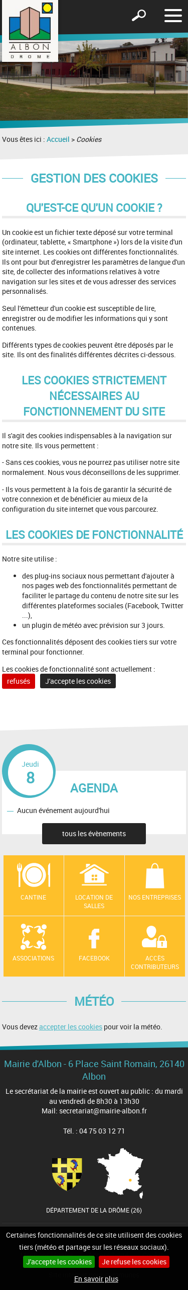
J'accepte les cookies (59, 1261)
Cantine (33, 897)
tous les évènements (94, 833)
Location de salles (94, 901)
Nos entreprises (154, 897)
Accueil (58, 139)
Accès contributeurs (155, 962)
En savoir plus (96, 1278)
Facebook (94, 958)
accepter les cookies (70, 1026)
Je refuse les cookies (134, 1261)
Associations (33, 958)
